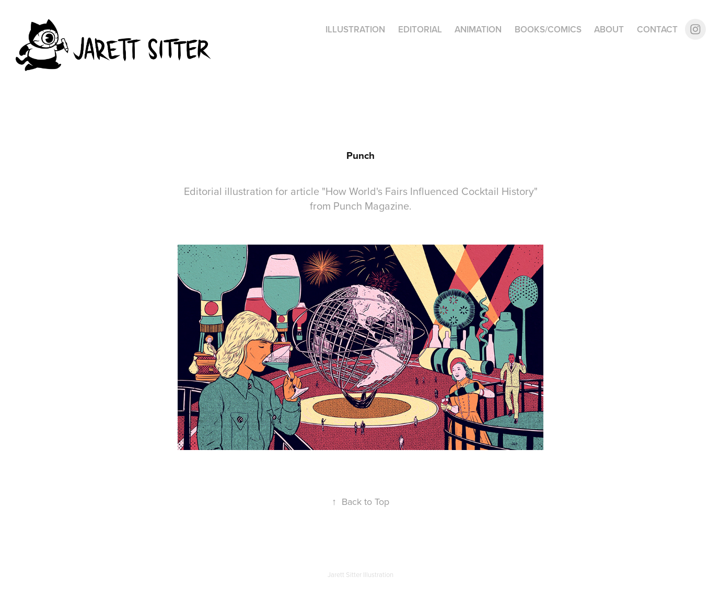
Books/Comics (548, 29)
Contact (657, 29)
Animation (478, 29)
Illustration (355, 29)
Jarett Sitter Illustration (360, 574)
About (609, 29)
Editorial (420, 29)
